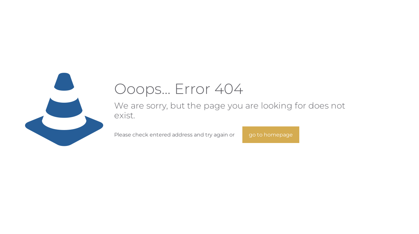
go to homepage (271, 135)
